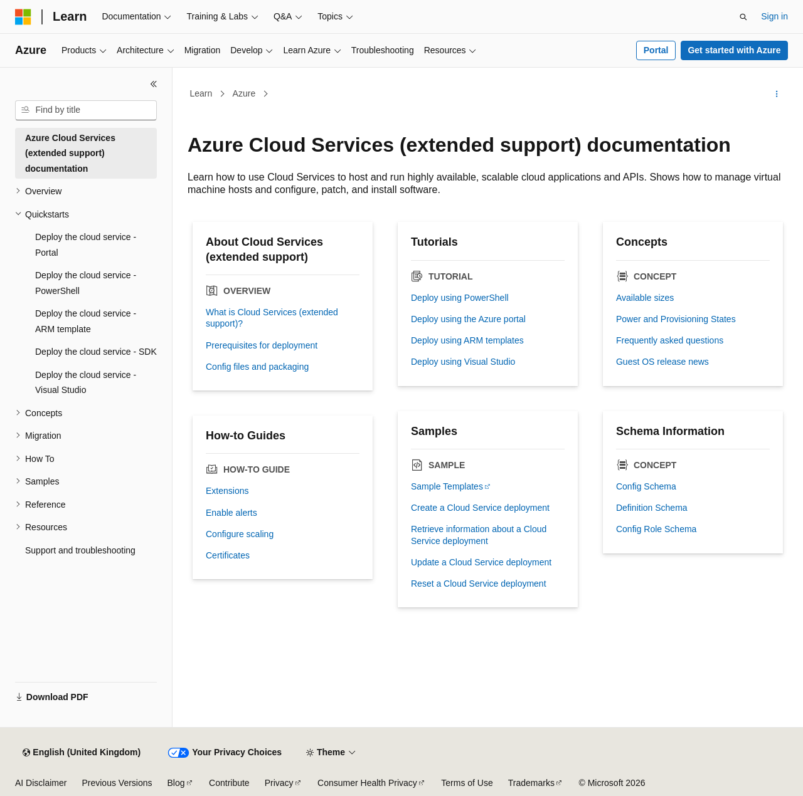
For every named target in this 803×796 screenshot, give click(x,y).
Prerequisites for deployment (261, 345)
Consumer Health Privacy (367, 783)
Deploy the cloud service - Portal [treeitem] (85, 245)
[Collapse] (154, 84)
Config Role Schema (656, 529)
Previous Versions (117, 783)
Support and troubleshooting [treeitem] (80, 550)
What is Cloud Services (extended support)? (272, 317)
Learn (201, 93)
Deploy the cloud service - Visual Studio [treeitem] (85, 382)
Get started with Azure (734, 50)
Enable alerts (231, 513)
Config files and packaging (257, 367)
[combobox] (86, 110)
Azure (244, 93)
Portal (656, 50)
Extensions (227, 491)
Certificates (228, 555)
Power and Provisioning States (676, 319)
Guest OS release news (662, 362)
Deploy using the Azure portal (468, 319)
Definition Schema (652, 508)
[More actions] (777, 94)
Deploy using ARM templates (467, 340)
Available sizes (645, 298)
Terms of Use (466, 783)
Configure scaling (240, 534)
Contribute (229, 783)
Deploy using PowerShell (460, 298)
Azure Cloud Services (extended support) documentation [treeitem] (70, 153)
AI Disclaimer (40, 783)
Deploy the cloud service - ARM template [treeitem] (85, 321)
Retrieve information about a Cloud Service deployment (478, 534)
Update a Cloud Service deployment (481, 562)
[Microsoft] (23, 17)
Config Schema (646, 486)
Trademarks (531, 783)
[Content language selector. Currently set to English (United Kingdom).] (81, 753)
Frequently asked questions (669, 340)
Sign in (774, 16)
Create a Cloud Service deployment (480, 508)
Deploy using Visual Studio (463, 362)
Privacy (279, 783)
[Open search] (743, 17)
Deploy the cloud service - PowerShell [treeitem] (85, 283)
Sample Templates (447, 486)
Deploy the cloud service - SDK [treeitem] (96, 352)
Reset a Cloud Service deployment (478, 584)
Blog (176, 783)
